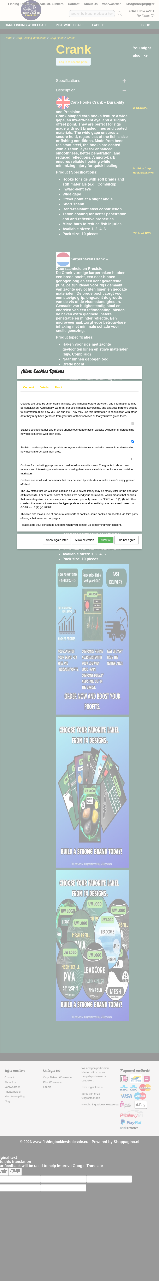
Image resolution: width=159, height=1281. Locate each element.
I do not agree (126, 542)
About (58, 389)
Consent (28, 389)
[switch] (132, 426)
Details (44, 389)
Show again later (56, 542)
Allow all (105, 542)
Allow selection (84, 542)
